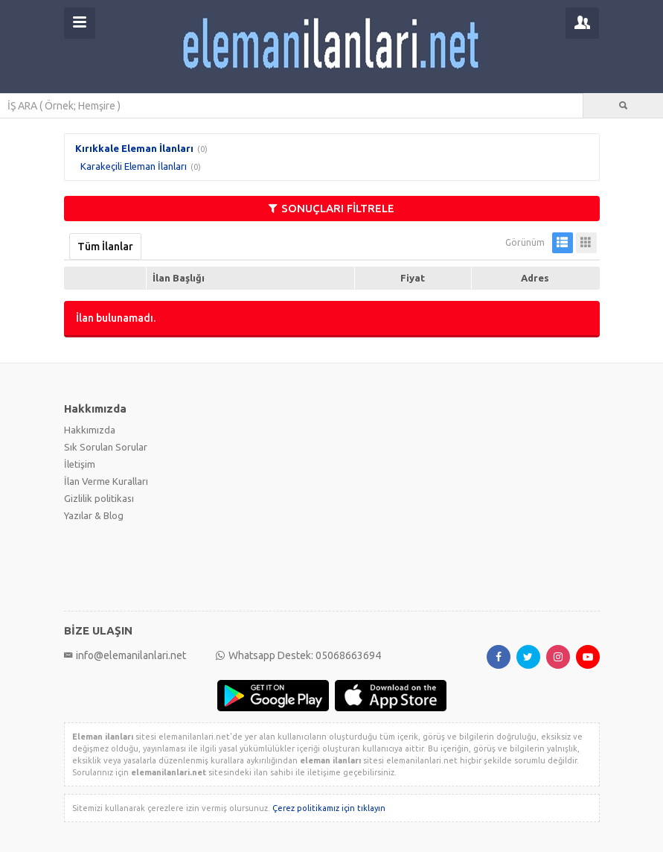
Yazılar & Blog (94, 515)
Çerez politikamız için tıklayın (328, 808)
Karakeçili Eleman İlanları (133, 166)
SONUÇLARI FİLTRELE (331, 208)
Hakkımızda (89, 430)
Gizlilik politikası (99, 498)
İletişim (79, 464)
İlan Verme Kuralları (106, 481)
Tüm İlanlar (105, 246)
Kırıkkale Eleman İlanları (134, 148)
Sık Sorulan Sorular (105, 447)
